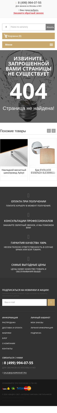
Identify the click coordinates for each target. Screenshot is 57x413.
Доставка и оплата (12, 328)
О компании (8, 343)
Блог (4, 338)
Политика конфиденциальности (13, 397)
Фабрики (6, 333)
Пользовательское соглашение (13, 400)
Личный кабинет (40, 317)
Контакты (7, 349)
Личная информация (42, 328)
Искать (50, 27)
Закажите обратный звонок (28, 13)
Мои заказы (37, 322)
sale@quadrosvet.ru (15, 373)
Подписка (36, 333)
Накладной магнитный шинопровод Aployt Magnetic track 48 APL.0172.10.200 (14, 171)
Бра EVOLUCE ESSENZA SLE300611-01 (43, 171)
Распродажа (8, 322)
